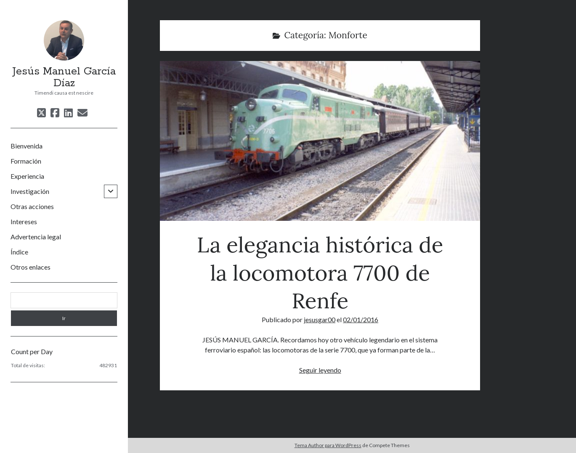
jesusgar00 (319, 319)
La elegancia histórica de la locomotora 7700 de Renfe (320, 141)
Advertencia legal (36, 237)
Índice (19, 252)
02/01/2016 (360, 319)
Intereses (24, 221)
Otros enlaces (30, 267)
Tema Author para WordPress (328, 445)
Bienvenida (26, 146)
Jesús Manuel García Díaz (64, 77)
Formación (26, 161)
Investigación (30, 191)
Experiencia (27, 176)
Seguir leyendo (320, 370)
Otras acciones (32, 206)
